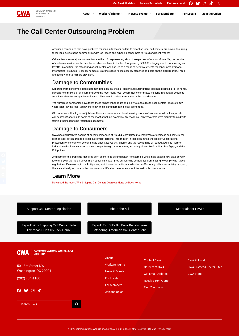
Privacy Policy (164, 329)
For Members (165, 13)
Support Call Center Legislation (49, 209)
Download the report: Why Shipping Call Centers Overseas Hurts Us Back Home (96, 182)
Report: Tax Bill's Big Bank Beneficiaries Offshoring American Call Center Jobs (119, 227)
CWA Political (196, 260)
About (86, 13)
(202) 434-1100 (28, 278)
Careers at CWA (154, 267)
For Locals (189, 13)
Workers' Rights (109, 13)
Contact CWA (152, 260)
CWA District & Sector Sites (205, 267)
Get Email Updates (124, 3)
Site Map (151, 329)
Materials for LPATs (190, 209)
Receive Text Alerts (151, 3)
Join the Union (211, 13)
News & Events (137, 13)
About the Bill (119, 209)
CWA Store (195, 273)
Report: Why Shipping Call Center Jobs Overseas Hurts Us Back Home (49, 227)
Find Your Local (176, 3)
